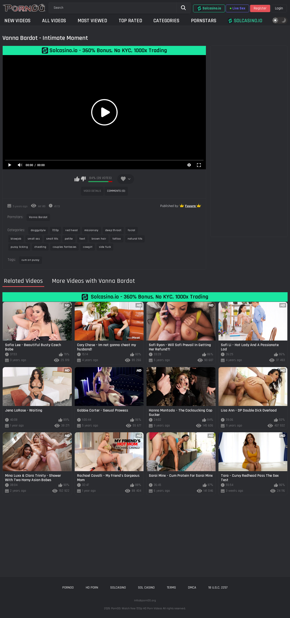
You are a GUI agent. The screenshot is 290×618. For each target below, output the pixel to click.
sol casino (146, 587)
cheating (40, 247)
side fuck (105, 247)
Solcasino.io (209, 8)
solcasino (118, 587)
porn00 (68, 587)
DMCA (192, 587)
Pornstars (203, 20)
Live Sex (237, 8)
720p (55, 230)
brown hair (99, 239)
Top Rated (130, 20)
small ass (34, 239)
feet (82, 239)
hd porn (92, 587)
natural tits (135, 239)
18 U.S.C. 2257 (218, 587)
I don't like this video (83, 179)
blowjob (16, 239)
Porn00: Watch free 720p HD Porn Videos (136, 608)
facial (131, 230)
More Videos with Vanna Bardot (93, 281)
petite (69, 239)
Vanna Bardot (38, 217)
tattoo (117, 239)
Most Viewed (92, 20)
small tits (52, 239)
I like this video (77, 179)
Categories (166, 20)
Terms (171, 587)
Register (260, 8)
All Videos (54, 20)
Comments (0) (116, 191)
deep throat (113, 230)
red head (71, 230)
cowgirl (87, 247)
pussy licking (19, 247)
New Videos (17, 20)
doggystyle (38, 230)
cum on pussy (31, 260)
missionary (91, 230)
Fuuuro (190, 206)
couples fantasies (64, 247)
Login (279, 8)
